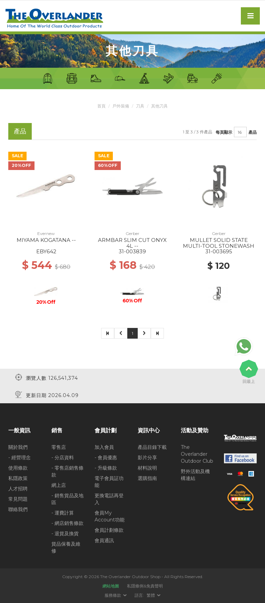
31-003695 (218, 251)
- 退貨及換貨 (65, 533)
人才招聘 (18, 488)
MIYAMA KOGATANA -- (46, 240)
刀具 (140, 106)
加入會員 (104, 447)
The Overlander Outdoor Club (197, 454)
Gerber (132, 233)
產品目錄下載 (152, 447)
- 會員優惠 (106, 457)
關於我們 (18, 447)
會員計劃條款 (109, 530)
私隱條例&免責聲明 (145, 585)
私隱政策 (18, 478)
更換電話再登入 (109, 498)
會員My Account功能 (110, 515)
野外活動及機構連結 (195, 474)
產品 (252, 131)
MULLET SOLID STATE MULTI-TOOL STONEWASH (218, 243)
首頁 (101, 106)
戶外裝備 (120, 106)
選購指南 (147, 478)
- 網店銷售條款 (67, 523)
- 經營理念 (19, 457)
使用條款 (18, 467)
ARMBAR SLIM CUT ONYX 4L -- (132, 243)
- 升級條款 (106, 467)
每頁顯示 (224, 131)
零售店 (58, 447)
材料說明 (147, 467)
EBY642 (46, 251)
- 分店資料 (62, 457)
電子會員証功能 (109, 481)
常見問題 (18, 499)
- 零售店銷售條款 (67, 471)
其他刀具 (159, 106)
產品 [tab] (20, 131)
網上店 (58, 485)
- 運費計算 (62, 512)
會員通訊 (104, 540)
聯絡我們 (18, 509)
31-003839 (132, 251)
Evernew (46, 233)
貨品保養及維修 (65, 547)
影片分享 (147, 457)
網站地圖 (110, 585)
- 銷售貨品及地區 (67, 498)
